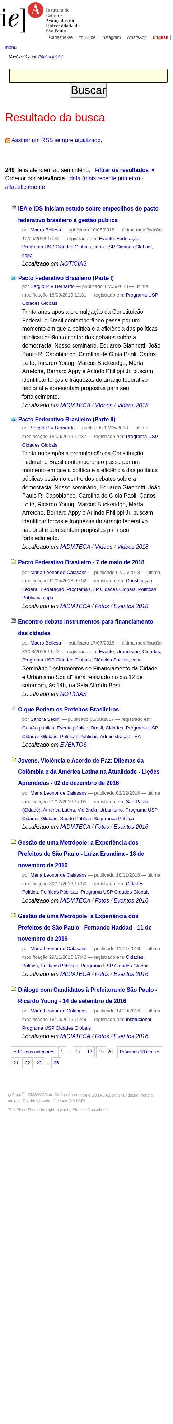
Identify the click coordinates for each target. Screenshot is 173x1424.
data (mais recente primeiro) (105, 178)
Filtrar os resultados (121, 170)
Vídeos (103, 405)
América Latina (59, 810)
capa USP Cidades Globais (123, 246)
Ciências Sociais (111, 660)
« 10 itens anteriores (34, 1051)
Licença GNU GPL (69, 1101)
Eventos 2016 (131, 827)
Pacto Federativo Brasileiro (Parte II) (67, 419)
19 (101, 1051)
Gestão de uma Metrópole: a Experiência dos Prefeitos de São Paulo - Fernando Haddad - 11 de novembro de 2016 (84, 927)
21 (16, 1063)
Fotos (102, 606)
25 (56, 1063)
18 (89, 1051)
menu (11, 47)
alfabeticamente (25, 187)
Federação (128, 238)
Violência (87, 810)
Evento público (72, 728)
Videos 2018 (132, 405)
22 (27, 1063)
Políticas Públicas (79, 736)
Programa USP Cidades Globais (56, 246)
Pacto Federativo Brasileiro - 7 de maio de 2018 (81, 562)
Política (30, 892)
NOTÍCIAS (73, 264)
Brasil (97, 728)
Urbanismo (128, 651)
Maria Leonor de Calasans (59, 572)
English (160, 37)
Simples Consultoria (90, 1110)
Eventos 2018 (131, 606)
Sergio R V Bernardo (53, 286)
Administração (115, 736)
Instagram (111, 37)
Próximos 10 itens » (139, 1051)
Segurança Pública (114, 818)
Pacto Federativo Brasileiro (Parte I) (66, 278)
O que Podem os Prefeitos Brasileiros (68, 709)
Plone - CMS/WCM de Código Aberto (46, 1095)
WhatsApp (137, 37)
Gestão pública (38, 728)
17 (78, 1051)
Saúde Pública (75, 818)
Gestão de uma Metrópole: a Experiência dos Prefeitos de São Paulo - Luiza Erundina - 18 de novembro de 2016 (81, 854)
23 (39, 1063)
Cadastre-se (61, 37)
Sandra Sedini (46, 719)
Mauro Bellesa (46, 229)
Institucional (138, 1019)
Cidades (151, 651)
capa (27, 255)
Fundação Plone (135, 1095)
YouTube (87, 37)
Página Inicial (50, 57)
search (161, 47)
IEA (137, 736)
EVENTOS (73, 745)
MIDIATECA (75, 405)
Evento (106, 238)
